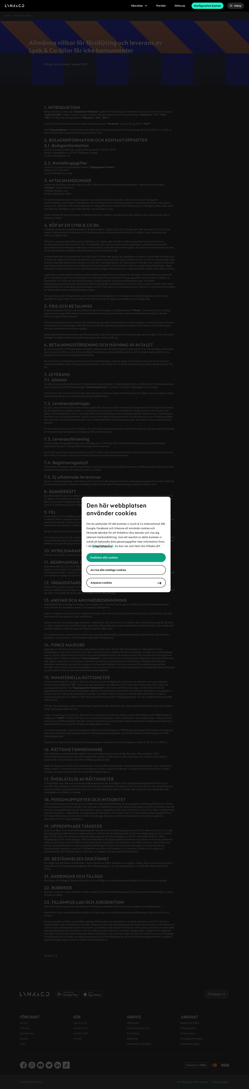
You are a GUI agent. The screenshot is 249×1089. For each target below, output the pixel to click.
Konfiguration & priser (207, 5)
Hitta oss (180, 5)
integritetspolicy (102, 546)
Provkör (161, 5)
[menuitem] (139, 6)
